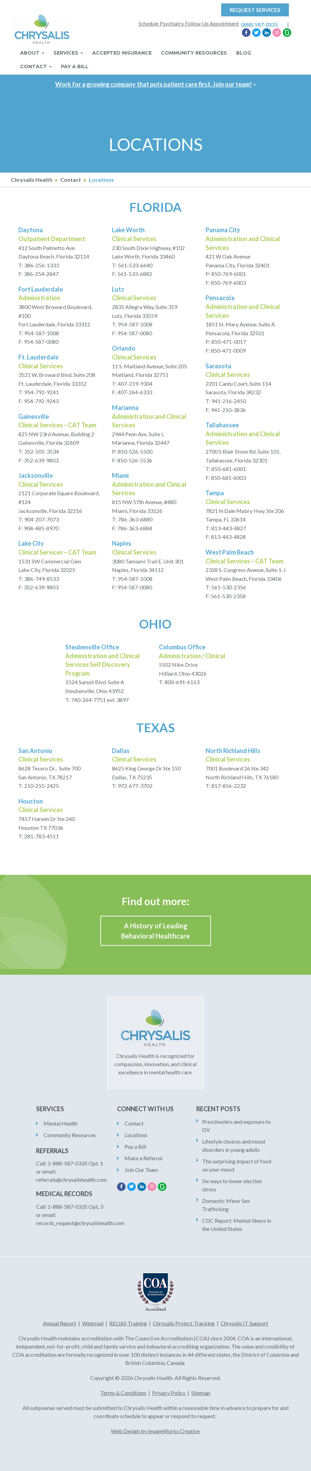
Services (68, 53)
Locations (136, 1135)
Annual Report (59, 1323)
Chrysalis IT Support (244, 1323)
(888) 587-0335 (259, 24)
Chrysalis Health (31, 179)
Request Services (255, 9)
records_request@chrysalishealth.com (80, 1223)
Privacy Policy (168, 1392)
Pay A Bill (74, 66)
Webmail (92, 1323)
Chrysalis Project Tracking (184, 1323)
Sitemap (200, 1392)
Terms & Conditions (123, 1392)
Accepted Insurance (122, 53)
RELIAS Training (128, 1323)
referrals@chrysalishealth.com (71, 1179)
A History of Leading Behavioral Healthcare (155, 931)
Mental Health (61, 1123)
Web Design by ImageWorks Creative (155, 1431)
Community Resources (194, 53)
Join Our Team (141, 1169)
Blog (243, 53)
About (32, 53)
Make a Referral (143, 1158)
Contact (36, 66)
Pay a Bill (135, 1146)
